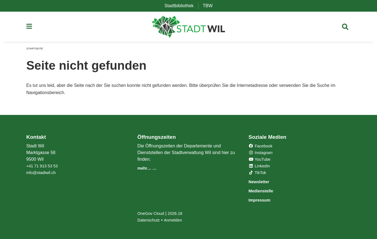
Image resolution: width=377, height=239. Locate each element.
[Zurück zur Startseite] (188, 27)
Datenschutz (149, 220)
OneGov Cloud (152, 213)
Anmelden (176, 220)
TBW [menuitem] (210, 5)
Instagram (261, 153)
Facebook (261, 146)
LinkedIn (260, 166)
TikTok (258, 173)
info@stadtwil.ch (42, 173)
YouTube (260, 160)
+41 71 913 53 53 (43, 166)
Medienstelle (264, 191)
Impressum (262, 200)
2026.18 (178, 213)
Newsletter (261, 182)
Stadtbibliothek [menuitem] (181, 5)
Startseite (35, 50)
